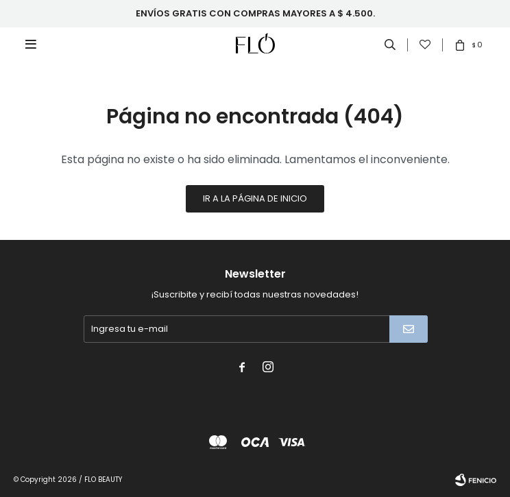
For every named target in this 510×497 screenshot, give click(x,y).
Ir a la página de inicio (255, 198)
